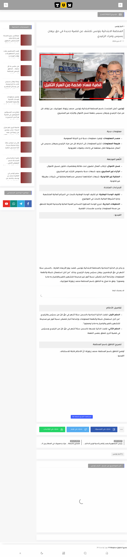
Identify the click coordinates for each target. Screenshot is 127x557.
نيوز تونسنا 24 (102, 548)
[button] (104, 429)
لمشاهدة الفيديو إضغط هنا (81, 417)
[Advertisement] (82, 121)
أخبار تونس (119, 27)
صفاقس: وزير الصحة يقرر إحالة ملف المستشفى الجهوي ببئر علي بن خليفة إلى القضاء (11, 41)
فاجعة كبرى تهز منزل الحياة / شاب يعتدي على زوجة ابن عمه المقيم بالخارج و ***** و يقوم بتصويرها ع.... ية (11, 133)
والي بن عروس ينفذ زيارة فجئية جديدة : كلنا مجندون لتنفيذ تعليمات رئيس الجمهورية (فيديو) (12, 148)
